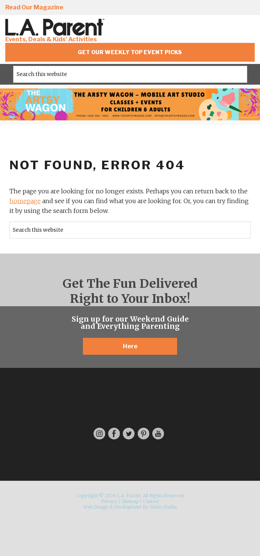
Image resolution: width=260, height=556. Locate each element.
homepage (25, 201)
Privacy (109, 501)
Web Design (95, 507)
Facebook (182, 8)
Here (130, 346)
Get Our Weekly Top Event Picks (130, 52)
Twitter (203, 8)
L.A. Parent (56, 27)
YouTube (246, 8)
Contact (151, 501)
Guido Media (163, 507)
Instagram (160, 8)
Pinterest (225, 8)
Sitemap (130, 501)
